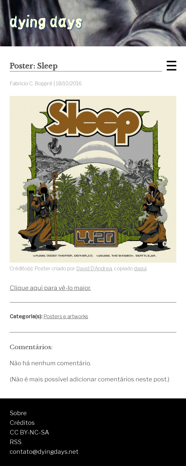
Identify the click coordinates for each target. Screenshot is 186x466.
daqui (140, 269)
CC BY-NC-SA (29, 432)
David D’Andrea (94, 269)
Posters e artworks (65, 316)
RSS (16, 442)
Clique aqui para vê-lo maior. (50, 288)
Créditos (22, 422)
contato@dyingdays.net (44, 451)
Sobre (18, 413)
